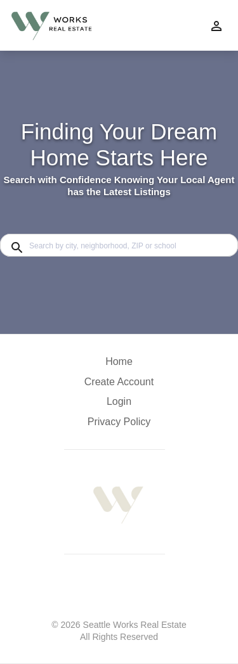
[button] (119, 405)
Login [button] (119, 401)
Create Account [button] (119, 381)
